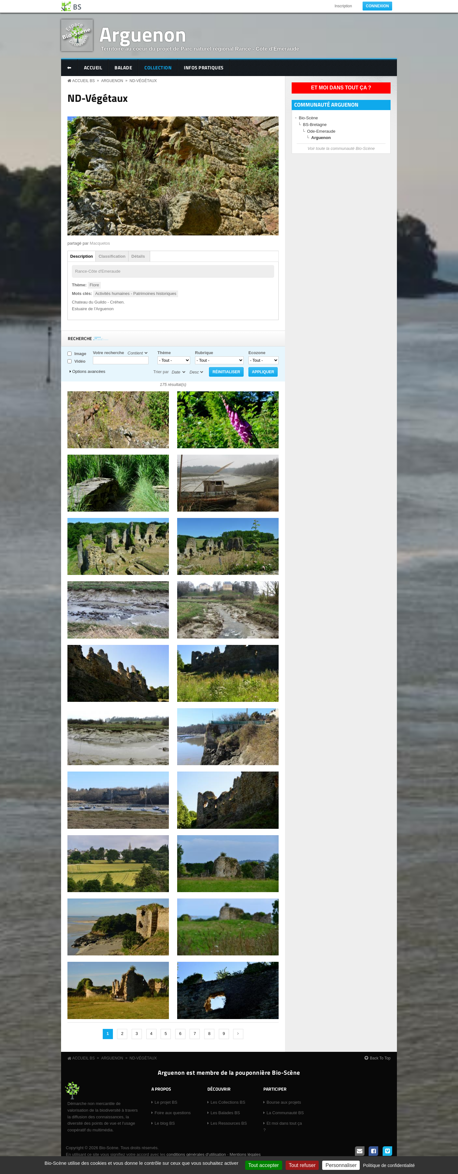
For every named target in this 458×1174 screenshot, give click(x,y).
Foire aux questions (173, 1112)
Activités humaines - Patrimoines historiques (135, 293)
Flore (94, 285)
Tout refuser (302, 1165)
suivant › (238, 1034)
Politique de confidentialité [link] (389, 1165)
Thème (164, 352)
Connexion (377, 6)
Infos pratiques (204, 67)
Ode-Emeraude (321, 131)
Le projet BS (166, 1102)
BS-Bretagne (315, 124)
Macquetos (100, 243)
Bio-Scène (308, 117)
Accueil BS (83, 81)
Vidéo (80, 361)
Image (80, 353)
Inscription (343, 6)
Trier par (161, 371)
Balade (123, 67)
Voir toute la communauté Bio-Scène (341, 148)
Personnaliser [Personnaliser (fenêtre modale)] (341, 1165)
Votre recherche (108, 352)
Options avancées (88, 371)
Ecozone (256, 352)
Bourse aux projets (284, 1102)
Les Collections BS (228, 1102)
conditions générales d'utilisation (196, 1154)
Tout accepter (263, 1165)
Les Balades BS (225, 1112)
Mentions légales (245, 1154)
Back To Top (380, 1058)
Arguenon (142, 34)
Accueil (93, 67)
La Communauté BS (285, 1112)
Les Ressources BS (229, 1123)
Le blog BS (165, 1123)
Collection (157, 67)
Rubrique (204, 352)
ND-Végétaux (143, 81)
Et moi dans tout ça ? (341, 87)
